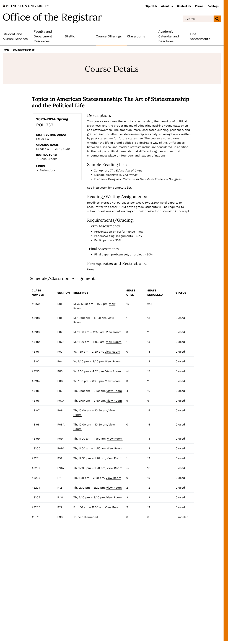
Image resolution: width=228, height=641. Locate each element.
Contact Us (184, 6)
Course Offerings (24, 50)
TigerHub (151, 6)
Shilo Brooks (48, 159)
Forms (199, 6)
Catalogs (213, 6)
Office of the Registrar (52, 17)
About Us (167, 6)
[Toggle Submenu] (31, 36)
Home (6, 50)
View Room (113, 332)
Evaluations (48, 170)
